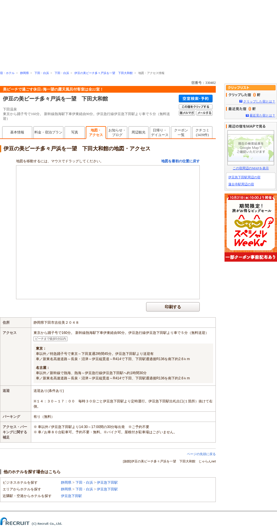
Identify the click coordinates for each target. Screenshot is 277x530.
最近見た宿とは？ (262, 115)
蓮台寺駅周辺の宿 (241, 184)
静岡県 (24, 73)
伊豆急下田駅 (107, 482)
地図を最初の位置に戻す (180, 161)
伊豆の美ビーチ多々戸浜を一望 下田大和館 (103, 73)
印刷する (173, 306)
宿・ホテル (7, 73)
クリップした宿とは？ (259, 101)
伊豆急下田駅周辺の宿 (244, 177)
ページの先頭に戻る (201, 454)
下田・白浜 (41, 73)
